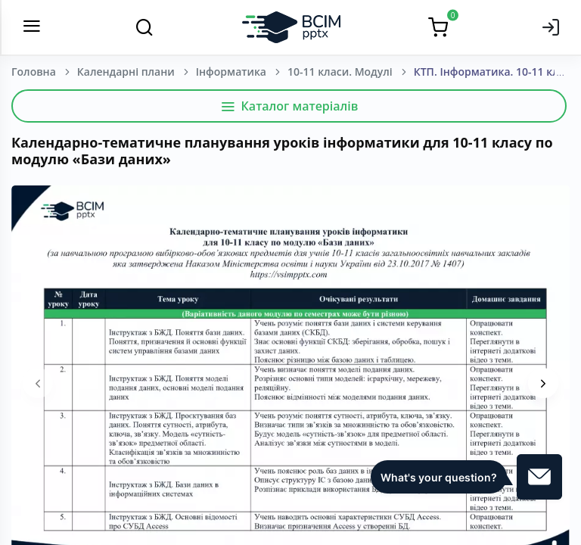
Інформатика (231, 71)
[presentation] (38, 383)
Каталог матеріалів (289, 106)
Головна (33, 71)
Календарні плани (126, 71)
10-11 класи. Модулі (340, 71)
